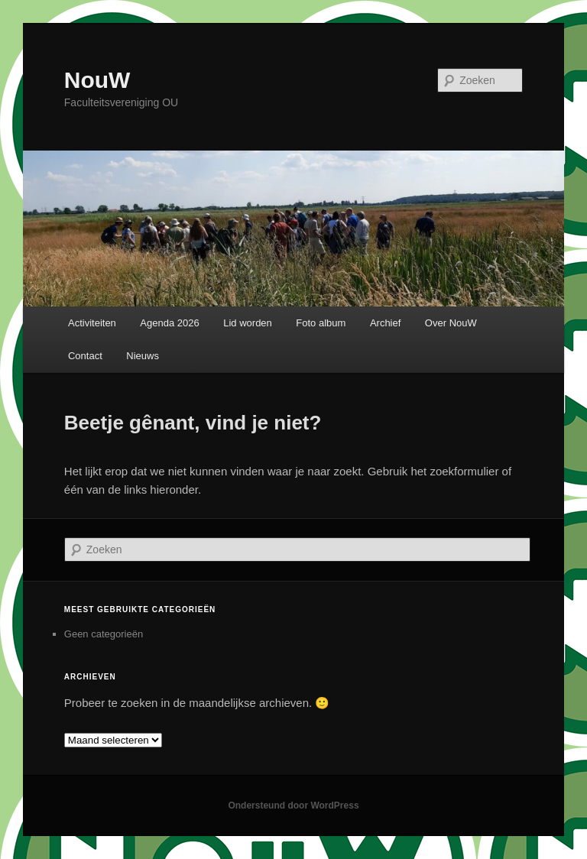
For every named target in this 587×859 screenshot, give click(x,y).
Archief (385, 323)
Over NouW (451, 323)
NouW (97, 79)
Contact (85, 355)
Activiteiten (92, 323)
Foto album (320, 323)
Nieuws (142, 355)
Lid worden (247, 323)
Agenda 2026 (169, 323)
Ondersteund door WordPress (293, 805)
